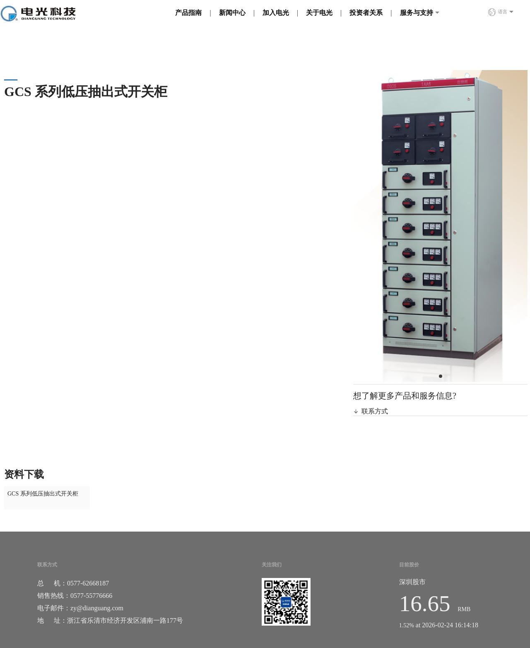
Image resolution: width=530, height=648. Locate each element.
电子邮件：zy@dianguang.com (80, 608)
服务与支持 (416, 12)
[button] (440, 376)
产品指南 (188, 12)
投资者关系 (366, 12)
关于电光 (319, 12)
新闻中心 (232, 12)
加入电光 (276, 12)
